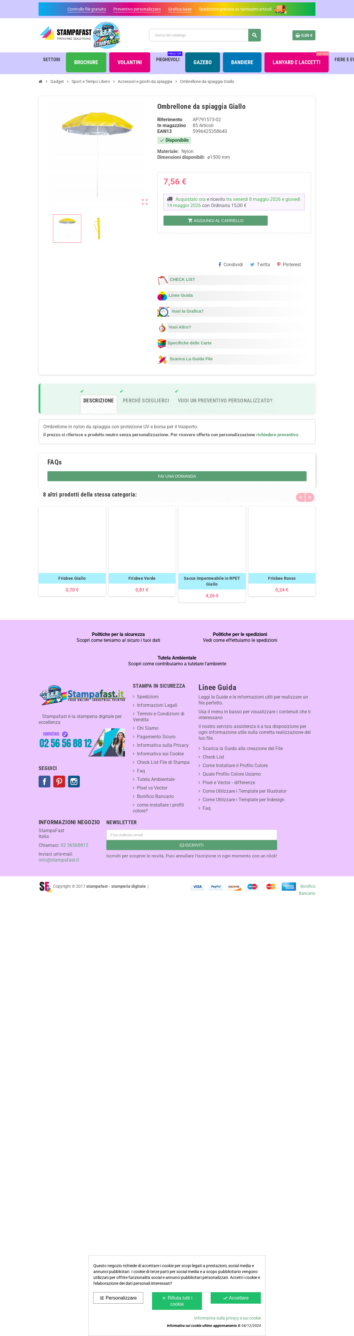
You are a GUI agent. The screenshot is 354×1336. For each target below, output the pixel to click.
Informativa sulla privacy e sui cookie (227, 1318)
